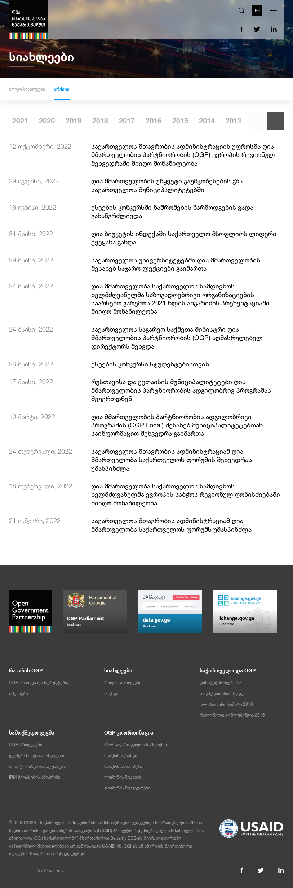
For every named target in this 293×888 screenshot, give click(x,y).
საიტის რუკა (50, 870)
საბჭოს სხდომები (123, 766)
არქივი (62, 89)
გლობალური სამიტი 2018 (226, 704)
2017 (177, 121)
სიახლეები (118, 671)
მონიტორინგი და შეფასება (37, 766)
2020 (97, 121)
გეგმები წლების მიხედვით (36, 755)
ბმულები (18, 693)
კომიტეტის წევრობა (220, 682)
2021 (70, 121)
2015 (230, 121)
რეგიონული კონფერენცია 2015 (232, 715)
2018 (150, 121)
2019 (124, 121)
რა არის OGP (26, 671)
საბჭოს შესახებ (120, 755)
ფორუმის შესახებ (123, 777)
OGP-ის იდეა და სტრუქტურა (38, 682)
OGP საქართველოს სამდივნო (135, 744)
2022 (44, 121)
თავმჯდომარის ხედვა (222, 693)
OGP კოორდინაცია (129, 733)
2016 (204, 121)
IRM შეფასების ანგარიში (34, 777)
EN (257, 10)
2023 (17, 121)
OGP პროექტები (25, 744)
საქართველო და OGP (228, 671)
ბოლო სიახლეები (27, 89)
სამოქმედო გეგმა (31, 733)
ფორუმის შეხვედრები (127, 788)
